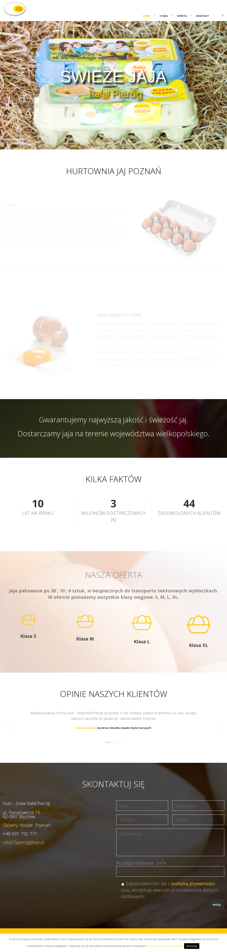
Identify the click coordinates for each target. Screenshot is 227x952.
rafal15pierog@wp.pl (23, 842)
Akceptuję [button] (191, 946)
